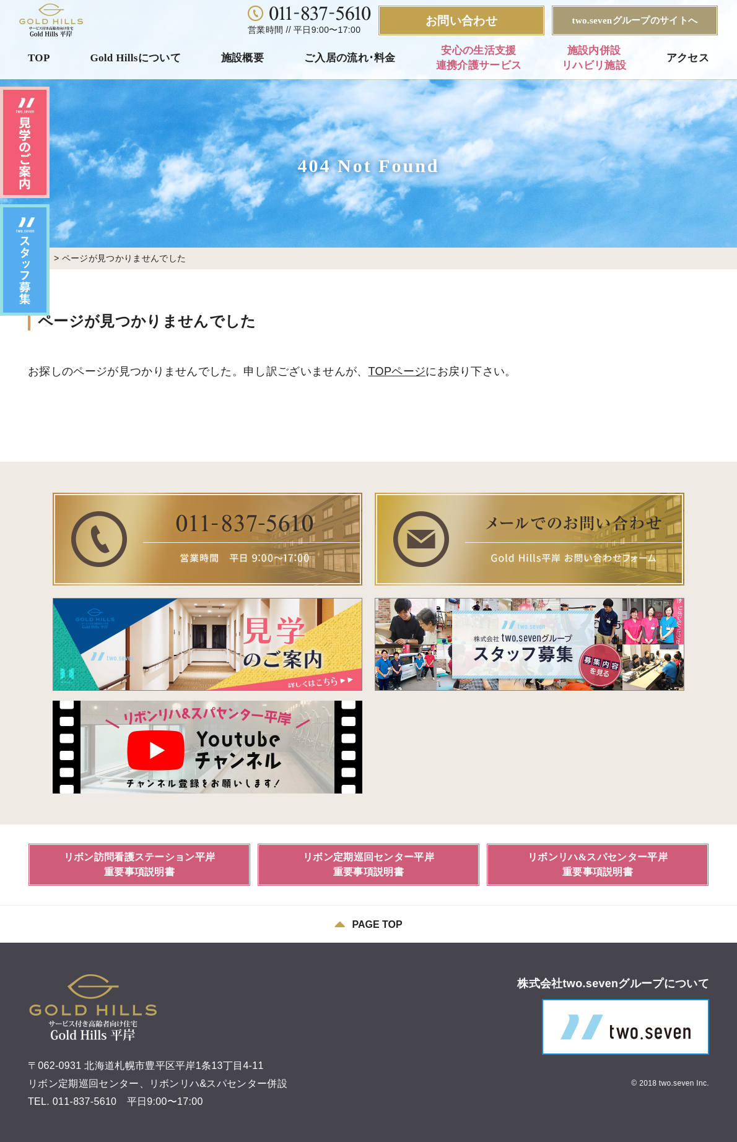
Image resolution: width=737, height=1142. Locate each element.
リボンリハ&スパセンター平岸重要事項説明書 (598, 864)
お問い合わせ (461, 20)
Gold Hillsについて (135, 58)
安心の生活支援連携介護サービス (479, 58)
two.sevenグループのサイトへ (635, 20)
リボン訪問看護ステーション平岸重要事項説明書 (140, 864)
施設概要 (242, 58)
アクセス (687, 58)
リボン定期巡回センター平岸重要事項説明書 (368, 864)
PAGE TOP (368, 924)
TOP (39, 58)
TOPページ (397, 371)
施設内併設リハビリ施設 (594, 58)
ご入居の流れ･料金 (350, 58)
